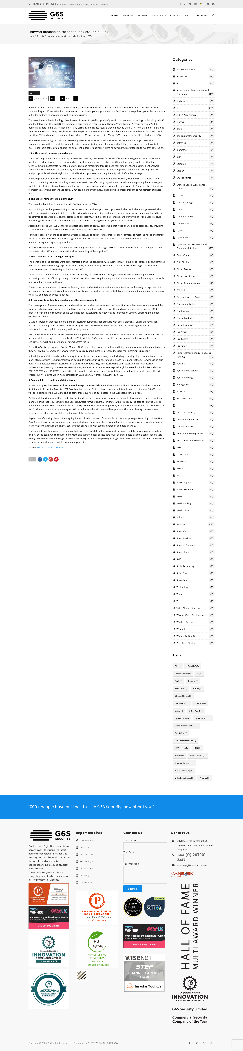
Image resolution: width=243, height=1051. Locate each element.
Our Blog (84, 875)
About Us (128, 15)
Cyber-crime (195, 255)
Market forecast (195, 426)
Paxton (195, 468)
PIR (195, 475)
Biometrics (195, 150)
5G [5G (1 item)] (177, 666)
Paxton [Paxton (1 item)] (179, 755)
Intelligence (195, 384)
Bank (195, 129)
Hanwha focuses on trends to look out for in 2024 (69, 36)
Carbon (195, 171)
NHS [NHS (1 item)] (197, 748)
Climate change (195, 202)
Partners (175, 15)
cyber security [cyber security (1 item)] (202, 718)
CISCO (195, 195)
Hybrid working (195, 378)
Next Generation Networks (195, 440)
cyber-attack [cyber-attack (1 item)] (196, 711)
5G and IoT (195, 76)
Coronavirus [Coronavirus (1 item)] (181, 703)
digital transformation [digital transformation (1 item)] (186, 725)
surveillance (195, 580)
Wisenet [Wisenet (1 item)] (205, 778)
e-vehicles (195, 290)
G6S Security (87, 840)
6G (195, 83)
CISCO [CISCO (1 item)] (197, 688)
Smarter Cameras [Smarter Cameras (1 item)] (184, 763)
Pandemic (195, 461)
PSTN (195, 496)
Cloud (195, 209)
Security (40, 36)
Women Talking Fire (195, 636)
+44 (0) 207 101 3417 (191, 857)
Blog (187, 15)
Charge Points (195, 178)
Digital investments (195, 276)
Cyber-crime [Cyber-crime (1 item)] (182, 718)
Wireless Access (195, 622)
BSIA (195, 157)
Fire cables (195, 339)
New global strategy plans (195, 433)
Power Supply (195, 482)
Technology (159, 15)
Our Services (86, 854)
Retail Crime (195, 510)
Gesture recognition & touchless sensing (195, 355)
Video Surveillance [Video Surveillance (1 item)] (184, 778)
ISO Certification (195, 398)
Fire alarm (195, 332)
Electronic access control (195, 297)
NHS (195, 447)
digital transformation (195, 283)
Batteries (195, 143)
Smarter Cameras (195, 545)
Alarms (195, 122)
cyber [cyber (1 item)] (179, 711)
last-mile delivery (195, 412)
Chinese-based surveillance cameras (195, 186)
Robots (195, 517)
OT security (195, 454)
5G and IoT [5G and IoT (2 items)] (192, 666)
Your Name (129, 840)
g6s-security (40, 98)
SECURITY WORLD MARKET (50, 447)
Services (142, 15)
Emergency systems (195, 304)
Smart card (195, 531)
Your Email (129, 852)
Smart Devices (195, 538)
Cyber (195, 230)
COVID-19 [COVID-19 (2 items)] (200, 703)
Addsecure (195, 101)
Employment (195, 311)
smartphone (195, 552)
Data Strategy (195, 262)
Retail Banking (195, 503)
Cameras (195, 164)
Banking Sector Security (195, 136)
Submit (132, 889)
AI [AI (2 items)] (199, 673)
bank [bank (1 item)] (178, 681)
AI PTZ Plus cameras (195, 115)
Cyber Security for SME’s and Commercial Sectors (195, 246)
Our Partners (86, 868)
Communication (195, 216)
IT (195, 405)
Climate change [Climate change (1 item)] (183, 696)
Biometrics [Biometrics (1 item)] (181, 688)
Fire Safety (195, 346)
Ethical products (195, 318)
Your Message (131, 863)
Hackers (195, 364)
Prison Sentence (195, 489)
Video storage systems (195, 608)
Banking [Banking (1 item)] (193, 681)
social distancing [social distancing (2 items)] (183, 770)
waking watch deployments (195, 615)
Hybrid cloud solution (195, 371)
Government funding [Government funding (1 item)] (185, 740)
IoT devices (195, 391)
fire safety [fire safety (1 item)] (181, 733)
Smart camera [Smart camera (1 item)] (197, 755)
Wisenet (195, 629)
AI (195, 108)
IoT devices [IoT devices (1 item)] (181, 748)
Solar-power (195, 573)
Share (32, 459)
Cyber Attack (195, 237)
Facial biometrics (195, 325)
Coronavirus (195, 223)
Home (114, 15)
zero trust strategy (195, 643)
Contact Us (200, 15)
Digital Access (195, 269)
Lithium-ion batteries (195, 419)
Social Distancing (195, 566)
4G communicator (195, 69)
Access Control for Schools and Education (195, 92)
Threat (195, 594)
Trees (195, 601)
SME (195, 559)
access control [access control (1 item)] (183, 673)
